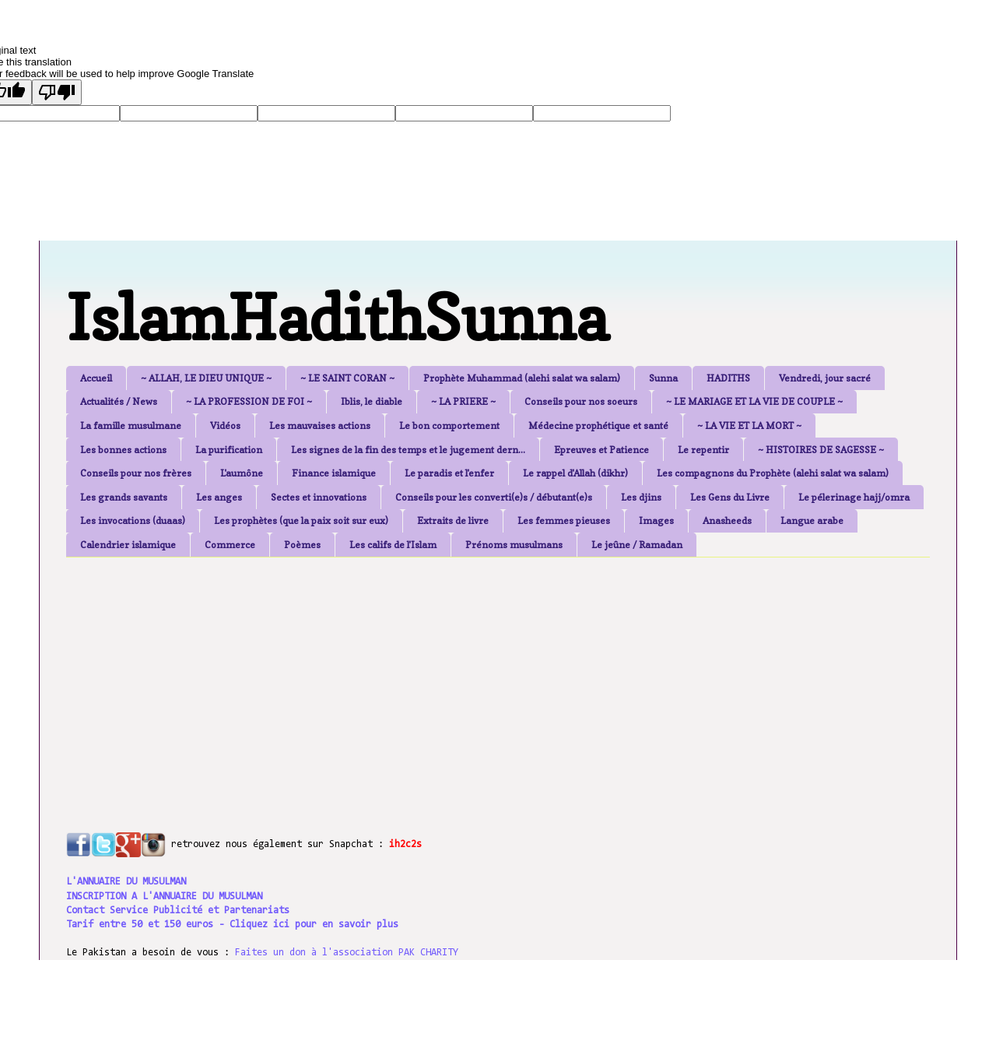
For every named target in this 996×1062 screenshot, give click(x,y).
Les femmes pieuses (563, 520)
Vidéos (225, 425)
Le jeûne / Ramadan (636, 544)
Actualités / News (118, 401)
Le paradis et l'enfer (449, 473)
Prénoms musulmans (514, 544)
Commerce (230, 544)
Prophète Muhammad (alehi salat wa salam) (521, 378)
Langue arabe (811, 520)
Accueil (96, 378)
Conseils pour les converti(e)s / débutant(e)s (493, 497)
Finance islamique (334, 473)
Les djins (641, 497)
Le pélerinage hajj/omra (854, 497)
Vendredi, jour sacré (825, 378)
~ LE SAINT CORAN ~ (347, 378)
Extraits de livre (453, 520)
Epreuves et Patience (601, 449)
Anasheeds (727, 520)
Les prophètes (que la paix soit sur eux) (301, 520)
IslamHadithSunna (337, 317)
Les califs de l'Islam (393, 544)
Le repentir (703, 449)
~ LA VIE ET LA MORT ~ (749, 425)
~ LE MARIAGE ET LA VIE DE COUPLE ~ (754, 401)
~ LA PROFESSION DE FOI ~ (249, 401)
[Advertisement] (443, 678)
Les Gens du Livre (730, 497)
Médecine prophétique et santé (598, 425)
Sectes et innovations (318, 497)
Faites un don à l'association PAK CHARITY (346, 953)
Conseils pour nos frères (135, 473)
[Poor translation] (57, 92)
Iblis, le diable (371, 401)
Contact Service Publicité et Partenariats (177, 911)
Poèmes (302, 544)
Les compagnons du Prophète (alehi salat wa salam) (773, 473)
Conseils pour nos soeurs (580, 401)
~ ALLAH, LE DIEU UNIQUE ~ (206, 378)
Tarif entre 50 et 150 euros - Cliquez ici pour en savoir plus (232, 925)
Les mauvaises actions (319, 425)
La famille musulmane (130, 425)
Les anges (219, 497)
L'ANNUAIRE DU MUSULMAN (126, 882)
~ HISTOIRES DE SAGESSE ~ (821, 449)
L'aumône (241, 473)
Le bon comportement (449, 425)
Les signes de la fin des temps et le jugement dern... (408, 449)
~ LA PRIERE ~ (463, 401)
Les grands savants (123, 497)
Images (656, 520)
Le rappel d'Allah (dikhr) (575, 473)
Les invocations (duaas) (132, 520)
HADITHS (728, 378)
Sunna (663, 378)
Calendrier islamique (128, 544)
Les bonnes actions (123, 449)
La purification (228, 449)
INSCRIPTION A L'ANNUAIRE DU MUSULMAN (164, 896)
